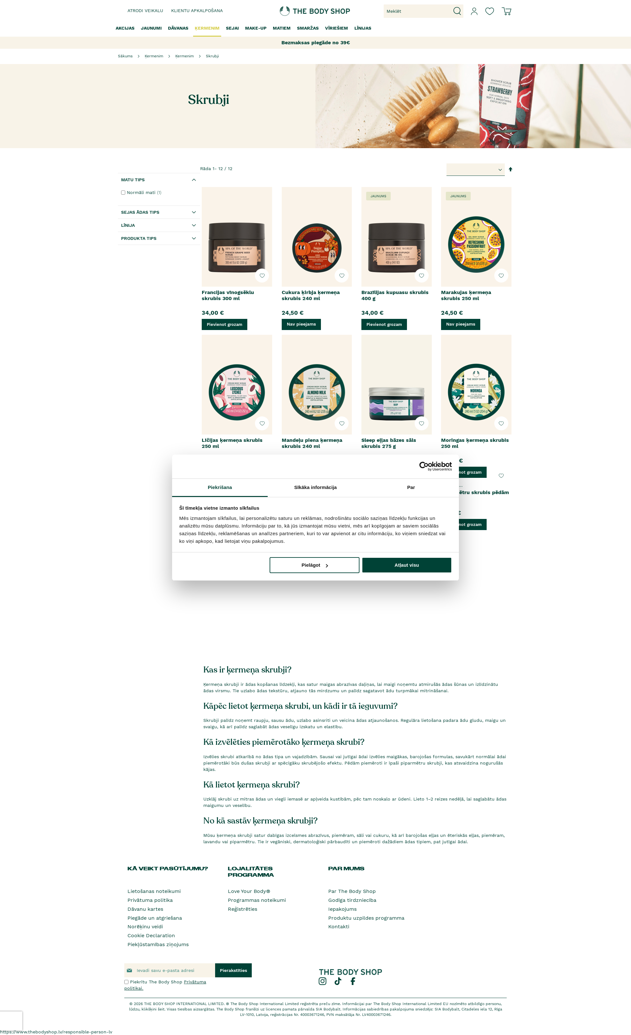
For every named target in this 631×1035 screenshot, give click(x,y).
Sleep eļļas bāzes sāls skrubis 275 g (388, 443)
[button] (262, 275)
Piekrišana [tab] (220, 487)
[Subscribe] (233, 970)
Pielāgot (314, 565)
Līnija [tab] (128, 225)
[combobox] (423, 11)
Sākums (125, 56)
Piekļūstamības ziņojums (158, 944)
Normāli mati (145, 192)
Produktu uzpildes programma (366, 918)
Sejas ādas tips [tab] (140, 212)
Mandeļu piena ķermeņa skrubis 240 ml (312, 443)
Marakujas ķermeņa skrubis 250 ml (466, 295)
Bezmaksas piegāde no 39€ (315, 43)
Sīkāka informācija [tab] (315, 487)
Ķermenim (154, 56)
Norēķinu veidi (145, 927)
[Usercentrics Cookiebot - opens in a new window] (424, 466)
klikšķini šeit (152, 1009)
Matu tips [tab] (133, 179)
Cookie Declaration (151, 935)
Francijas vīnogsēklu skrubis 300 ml (228, 295)
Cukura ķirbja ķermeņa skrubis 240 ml (311, 295)
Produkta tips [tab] (138, 238)
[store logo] (296, 11)
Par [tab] (411, 487)
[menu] (315, 29)
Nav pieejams (301, 324)
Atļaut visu (407, 565)
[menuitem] (125, 28)
